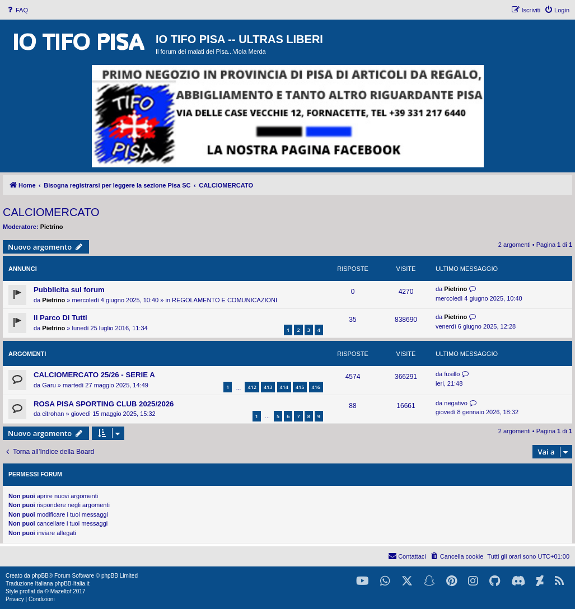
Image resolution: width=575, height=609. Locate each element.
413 (268, 387)
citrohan (53, 413)
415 (300, 387)
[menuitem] (17, 10)
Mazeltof (61, 591)
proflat (27, 591)
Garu (48, 385)
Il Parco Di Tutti (60, 317)
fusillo (452, 374)
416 (316, 387)
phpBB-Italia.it (71, 583)
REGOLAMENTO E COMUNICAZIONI (224, 300)
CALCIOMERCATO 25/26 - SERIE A (94, 375)
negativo (456, 403)
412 (251, 387)
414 (284, 387)
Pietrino (51, 226)
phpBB (40, 576)
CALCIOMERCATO (51, 212)
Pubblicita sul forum (69, 289)
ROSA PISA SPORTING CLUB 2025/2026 (104, 404)
